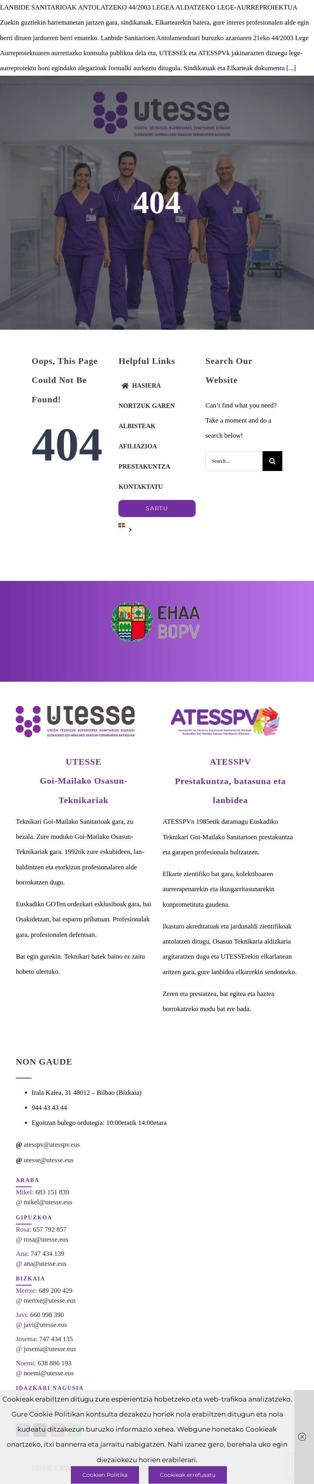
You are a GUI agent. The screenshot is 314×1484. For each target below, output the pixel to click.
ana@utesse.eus (45, 1263)
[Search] (272, 461)
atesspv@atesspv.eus (52, 1144)
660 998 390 (47, 1315)
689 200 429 (55, 1290)
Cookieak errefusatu (187, 1474)
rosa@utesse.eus (46, 1239)
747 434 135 (56, 1339)
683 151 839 (52, 1192)
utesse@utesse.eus (49, 1160)
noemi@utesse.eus (49, 1373)
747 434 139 (47, 1253)
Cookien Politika (105, 1474)
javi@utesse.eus (45, 1324)
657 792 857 (50, 1229)
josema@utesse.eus (50, 1349)
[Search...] (234, 461)
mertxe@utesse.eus (50, 1300)
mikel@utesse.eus (48, 1202)
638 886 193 (54, 1363)
